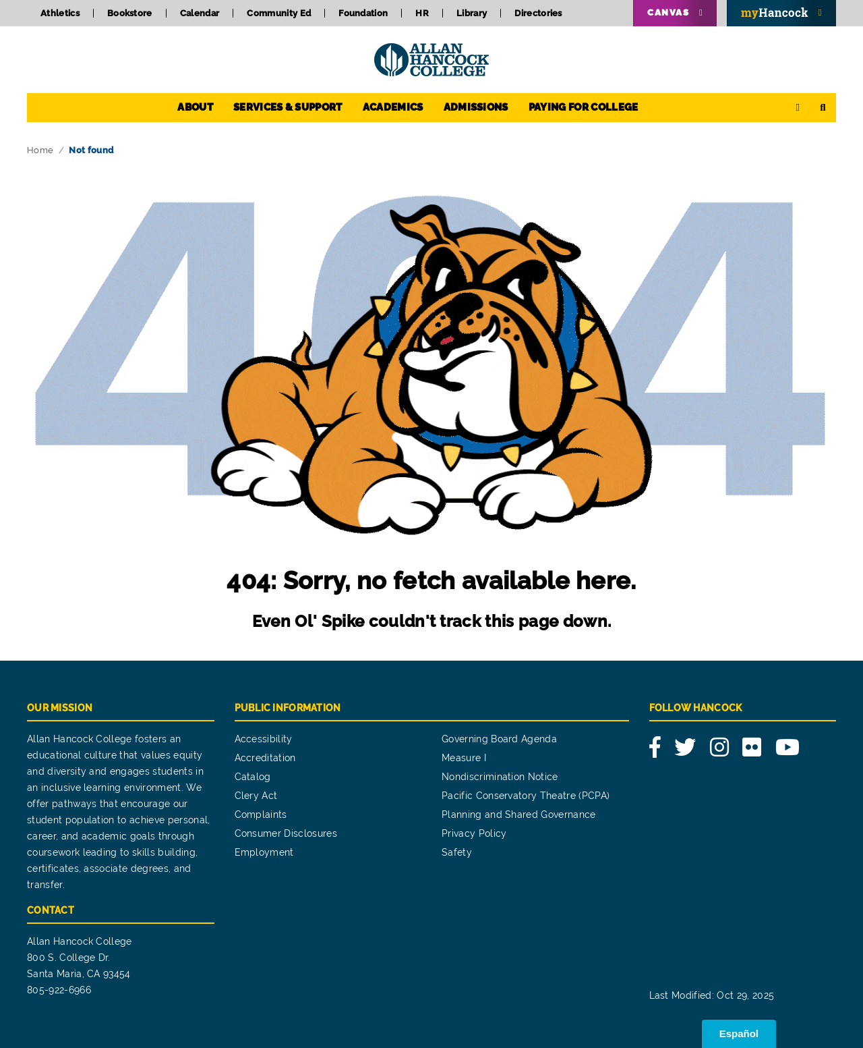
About (195, 107)
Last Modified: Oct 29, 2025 (712, 995)
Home (40, 150)
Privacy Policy (474, 833)
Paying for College (583, 107)
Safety (457, 852)
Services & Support (288, 107)
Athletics (60, 13)
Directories (538, 13)
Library (471, 13)
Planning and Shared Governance (519, 814)
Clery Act (256, 795)
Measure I (464, 757)
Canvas (668, 12)
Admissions (476, 107)
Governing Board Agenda (499, 739)
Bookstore (129, 13)
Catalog (253, 776)
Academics (393, 107)
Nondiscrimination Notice (500, 776)
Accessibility (264, 739)
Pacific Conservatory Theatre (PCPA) (525, 795)
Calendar (200, 13)
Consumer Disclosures (286, 833)
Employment (264, 852)
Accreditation (265, 757)
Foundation (363, 13)
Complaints (261, 814)
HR (422, 13)
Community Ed (279, 13)
